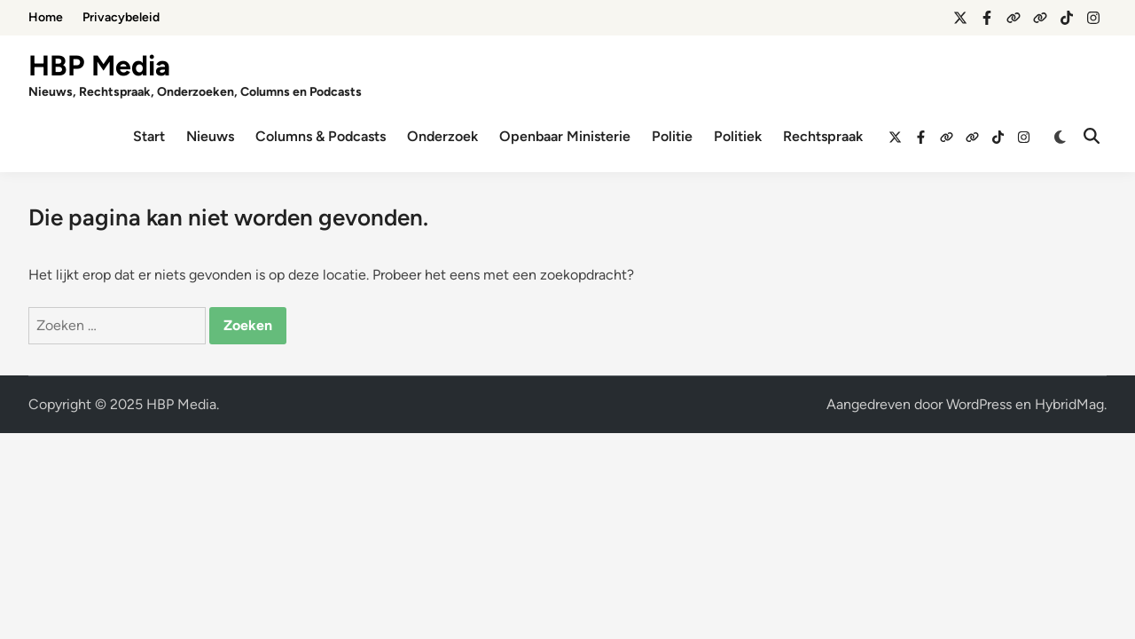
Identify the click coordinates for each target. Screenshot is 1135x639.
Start (149, 136)
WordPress (979, 404)
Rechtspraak (823, 136)
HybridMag (1069, 404)
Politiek (738, 136)
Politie (672, 136)
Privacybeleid (121, 17)
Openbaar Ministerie (564, 136)
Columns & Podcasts (320, 136)
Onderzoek (442, 136)
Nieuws (210, 136)
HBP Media (99, 66)
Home (45, 17)
